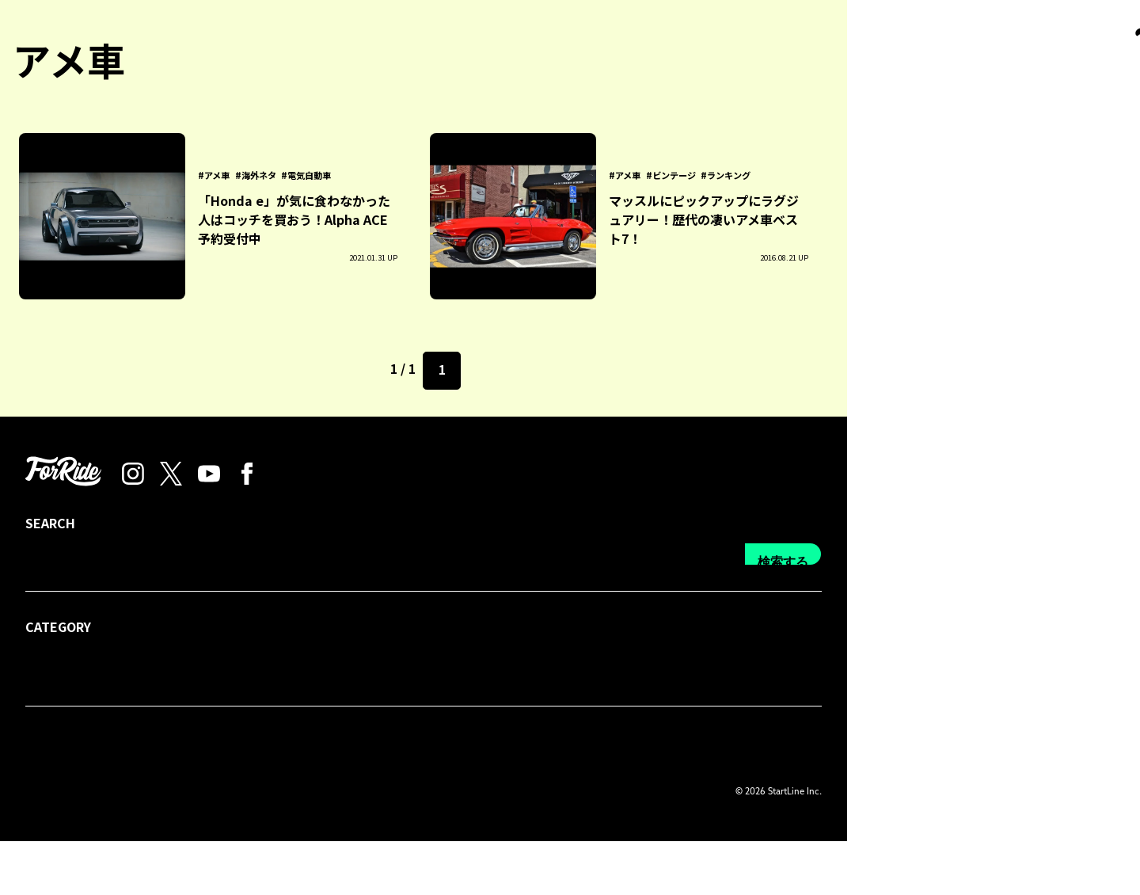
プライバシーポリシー (345, 798)
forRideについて (68, 798)
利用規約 (445, 798)
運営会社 (511, 798)
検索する (1076, 712)
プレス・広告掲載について (201, 798)
